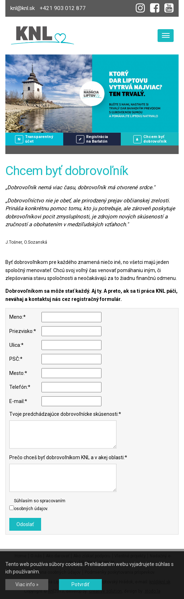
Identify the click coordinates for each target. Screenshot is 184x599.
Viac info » (27, 584)
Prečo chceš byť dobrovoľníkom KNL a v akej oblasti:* (68, 457)
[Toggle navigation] (166, 35)
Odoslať (25, 524)
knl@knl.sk (22, 8)
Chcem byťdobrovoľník (149, 139)
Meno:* (17, 317)
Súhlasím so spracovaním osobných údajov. (39, 504)
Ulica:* (16, 345)
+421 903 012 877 (63, 8)
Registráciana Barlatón (92, 139)
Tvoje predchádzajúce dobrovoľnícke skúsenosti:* (65, 414)
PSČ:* (16, 359)
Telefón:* (19, 387)
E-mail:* (18, 401)
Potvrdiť (80, 584)
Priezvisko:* (22, 331)
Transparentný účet (34, 139)
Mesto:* (18, 373)
